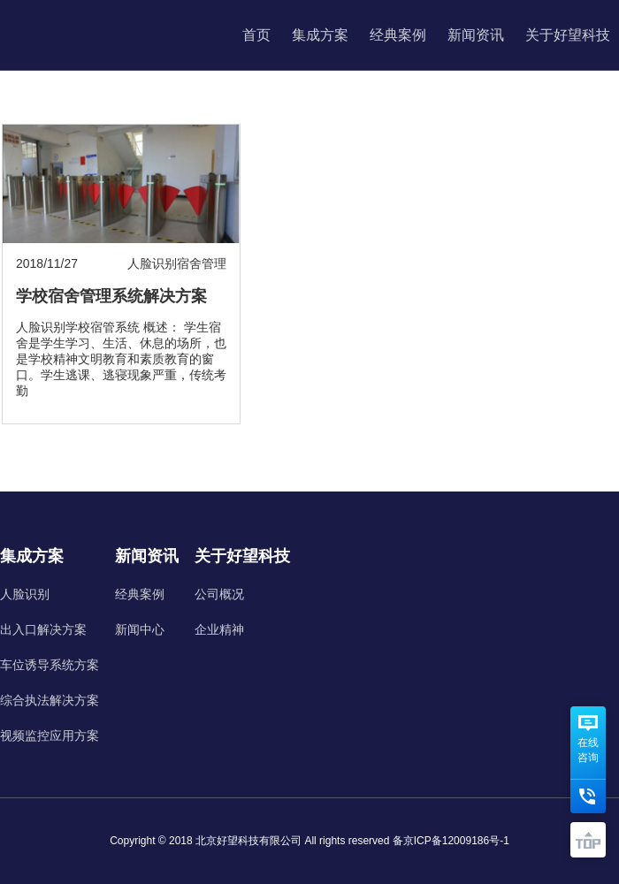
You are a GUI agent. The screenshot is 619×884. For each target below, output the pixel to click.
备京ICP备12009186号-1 (451, 840)
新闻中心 (139, 629)
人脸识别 (25, 594)
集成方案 (320, 34)
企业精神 (219, 629)
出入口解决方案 (43, 629)
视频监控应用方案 (49, 735)
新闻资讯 (475, 34)
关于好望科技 (567, 34)
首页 (256, 34)
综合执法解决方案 (49, 700)
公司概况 (219, 594)
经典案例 (398, 34)
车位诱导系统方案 (49, 665)
